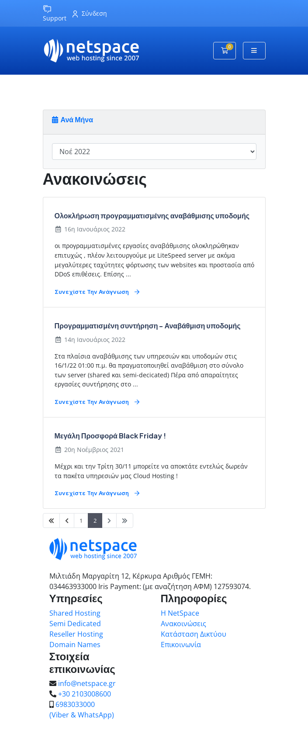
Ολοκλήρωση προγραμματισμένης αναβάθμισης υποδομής (152, 215)
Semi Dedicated (75, 623)
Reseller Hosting (76, 634)
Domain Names (74, 644)
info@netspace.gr (87, 683)
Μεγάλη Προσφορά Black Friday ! (110, 435)
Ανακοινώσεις (183, 623)
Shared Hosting (74, 613)
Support (54, 13)
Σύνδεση (90, 13)
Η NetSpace (180, 613)
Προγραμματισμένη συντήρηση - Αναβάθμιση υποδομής (148, 325)
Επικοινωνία (181, 644)
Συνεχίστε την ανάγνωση (97, 292)
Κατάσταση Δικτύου (193, 634)
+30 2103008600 (84, 694)
